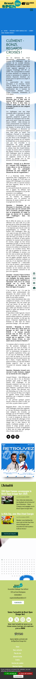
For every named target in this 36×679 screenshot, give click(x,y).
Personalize (18, 676)
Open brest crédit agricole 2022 (18, 31)
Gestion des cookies (17, 663)
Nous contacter (17, 650)
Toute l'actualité (10, 534)
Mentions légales (18, 666)
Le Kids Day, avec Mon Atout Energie (17, 513)
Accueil (6, 31)
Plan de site (17, 653)
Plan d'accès (18, 602)
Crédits (17, 660)
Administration (17, 656)
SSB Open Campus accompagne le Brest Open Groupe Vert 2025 (16, 492)
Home (17, 647)
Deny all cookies (25, 673)
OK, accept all (10, 673)
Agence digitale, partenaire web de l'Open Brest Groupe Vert (18, 640)
